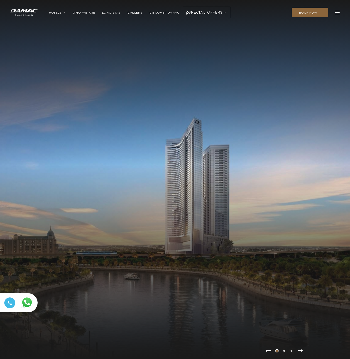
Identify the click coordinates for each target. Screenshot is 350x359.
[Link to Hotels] (57, 12)
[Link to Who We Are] (84, 12)
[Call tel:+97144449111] (8, 308)
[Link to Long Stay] (111, 12)
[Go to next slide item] (300, 350)
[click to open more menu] (337, 12)
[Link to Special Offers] (206, 12)
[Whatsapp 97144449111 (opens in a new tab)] (27, 308)
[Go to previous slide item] (268, 350)
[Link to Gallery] (135, 12)
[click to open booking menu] (310, 12)
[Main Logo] (24, 12)
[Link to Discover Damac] (164, 12)
